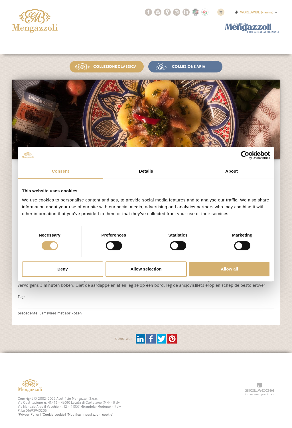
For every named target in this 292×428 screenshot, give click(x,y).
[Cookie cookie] (54, 415)
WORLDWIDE (255, 12)
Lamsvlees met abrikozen (60, 313)
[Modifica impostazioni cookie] (90, 415)
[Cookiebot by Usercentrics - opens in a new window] (245, 155)
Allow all (229, 269)
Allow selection (145, 269)
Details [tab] (146, 171)
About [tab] (231, 171)
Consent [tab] (60, 171)
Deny (62, 269)
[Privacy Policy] (29, 415)
